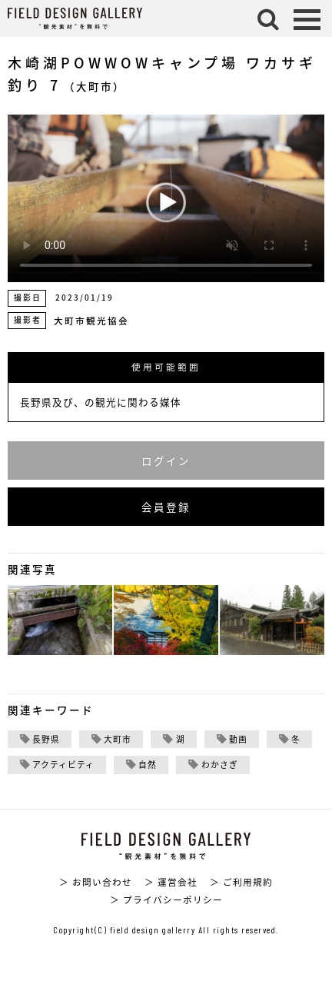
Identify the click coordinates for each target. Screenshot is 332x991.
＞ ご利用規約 (241, 882)
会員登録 (166, 506)
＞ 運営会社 (171, 882)
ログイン (166, 460)
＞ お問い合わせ (95, 882)
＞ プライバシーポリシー (166, 899)
